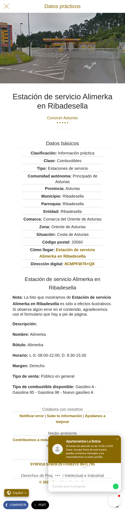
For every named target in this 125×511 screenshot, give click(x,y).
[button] (117, 439)
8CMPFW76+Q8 (79, 264)
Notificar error (32, 416)
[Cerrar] (6, 6)
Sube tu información (64, 416)
